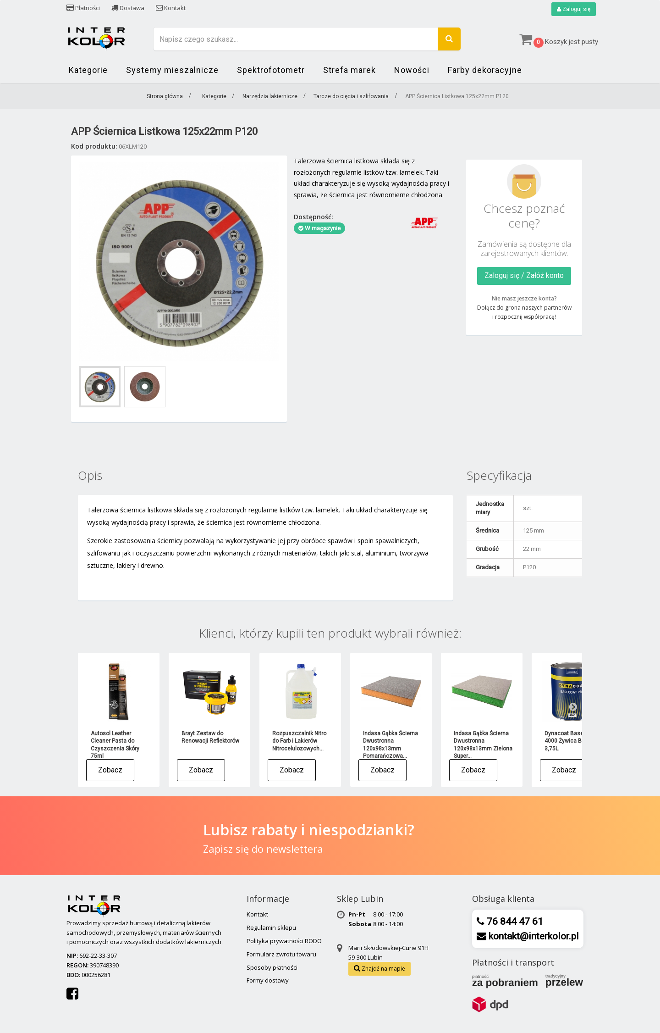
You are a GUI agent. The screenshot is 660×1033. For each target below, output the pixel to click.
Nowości (411, 70)
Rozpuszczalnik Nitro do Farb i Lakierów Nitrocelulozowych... (299, 741)
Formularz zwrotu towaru (281, 954)
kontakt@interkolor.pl (532, 936)
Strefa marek (349, 70)
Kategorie (88, 70)
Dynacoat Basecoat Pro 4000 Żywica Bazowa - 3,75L (574, 741)
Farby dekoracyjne (485, 70)
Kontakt (171, 8)
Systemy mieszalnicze (172, 70)
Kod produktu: (94, 146)
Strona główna (165, 96)
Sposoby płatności (272, 967)
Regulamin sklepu (271, 927)
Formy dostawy (268, 980)
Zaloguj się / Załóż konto (524, 275)
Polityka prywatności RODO (284, 941)
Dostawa (127, 8)
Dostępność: (313, 216)
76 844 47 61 (513, 921)
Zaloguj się (573, 9)
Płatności (83, 8)
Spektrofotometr (271, 70)
